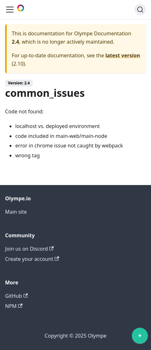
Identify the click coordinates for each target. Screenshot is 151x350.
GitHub (16, 295)
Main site (16, 211)
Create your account (32, 258)
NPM (14, 306)
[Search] (140, 9)
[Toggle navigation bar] (10, 9)
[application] (140, 337)
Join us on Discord (29, 248)
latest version (122, 55)
